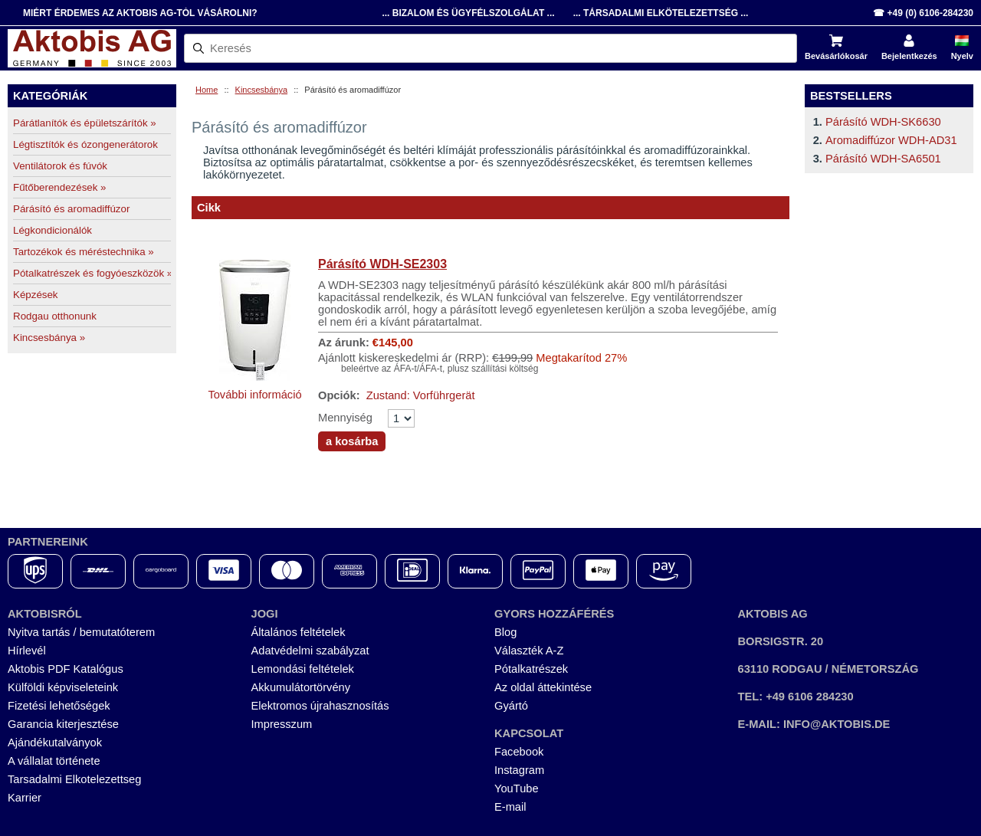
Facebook (518, 752)
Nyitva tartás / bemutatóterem (81, 632)
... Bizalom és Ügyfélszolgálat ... (468, 13)
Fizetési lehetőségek (59, 706)
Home (206, 89)
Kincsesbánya (261, 89)
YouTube (516, 788)
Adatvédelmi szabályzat (310, 650)
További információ (254, 394)
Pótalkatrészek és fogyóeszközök (92, 273)
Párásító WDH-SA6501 (883, 158)
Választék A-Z (528, 650)
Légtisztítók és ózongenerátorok (85, 144)
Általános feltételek (298, 632)
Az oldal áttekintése (543, 687)
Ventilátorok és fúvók (60, 166)
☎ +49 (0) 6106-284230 (923, 13)
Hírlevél (27, 650)
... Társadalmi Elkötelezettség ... (661, 13)
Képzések (35, 294)
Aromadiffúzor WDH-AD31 (891, 140)
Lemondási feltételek (302, 669)
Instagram (519, 770)
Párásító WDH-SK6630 (883, 122)
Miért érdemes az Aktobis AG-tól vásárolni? (140, 13)
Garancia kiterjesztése (63, 724)
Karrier (24, 798)
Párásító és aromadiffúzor (71, 209)
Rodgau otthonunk (55, 316)
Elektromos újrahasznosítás (320, 706)
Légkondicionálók (52, 230)
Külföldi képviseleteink (63, 687)
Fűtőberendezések (60, 187)
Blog (505, 632)
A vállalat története (54, 761)
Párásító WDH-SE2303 (382, 263)
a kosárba (352, 441)
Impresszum (282, 724)
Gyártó (511, 706)
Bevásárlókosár (836, 56)
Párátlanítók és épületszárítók (84, 123)
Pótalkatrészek (531, 669)
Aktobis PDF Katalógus (65, 669)
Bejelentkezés (909, 56)
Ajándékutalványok (55, 742)
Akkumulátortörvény (301, 687)
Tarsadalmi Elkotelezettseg (74, 779)
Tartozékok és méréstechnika (83, 251)
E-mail (510, 807)
